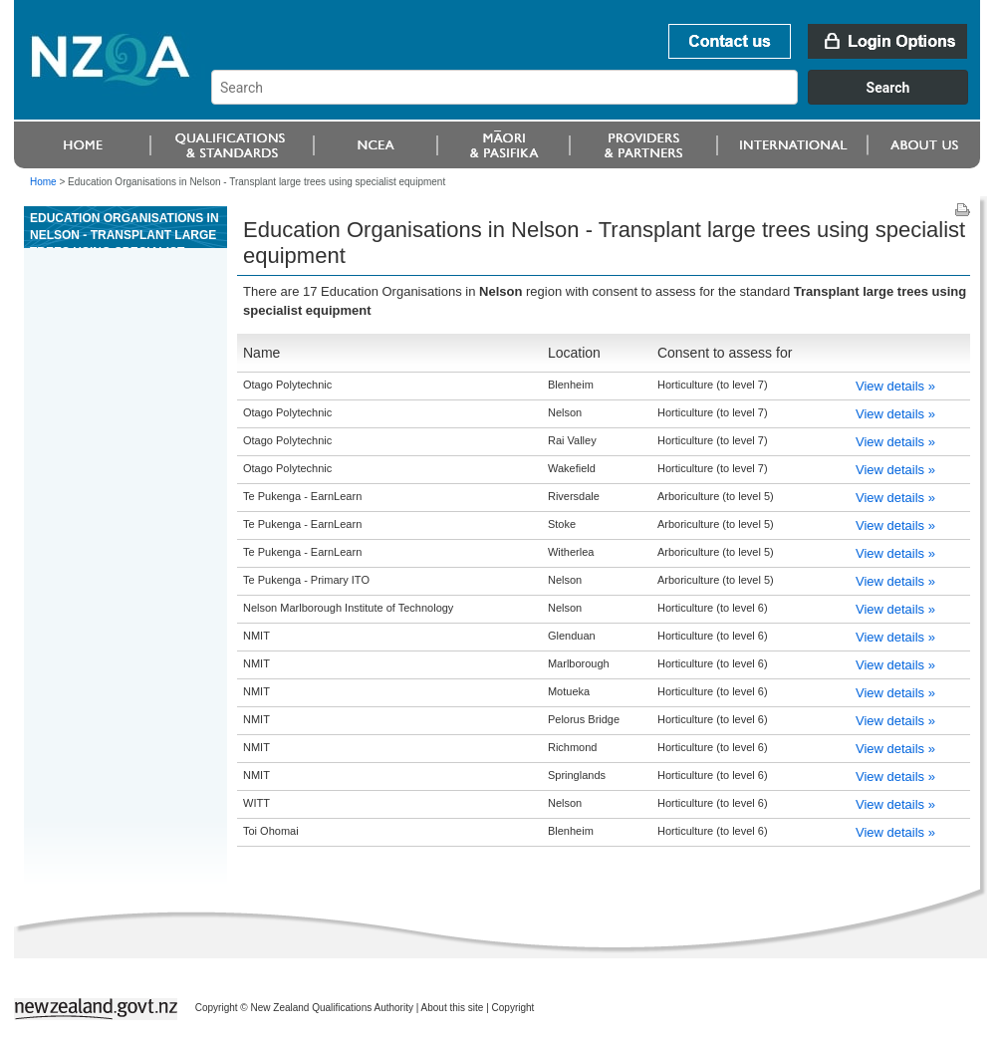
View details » (895, 386)
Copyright (513, 1007)
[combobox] (599, 100)
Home (43, 181)
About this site (452, 1007)
